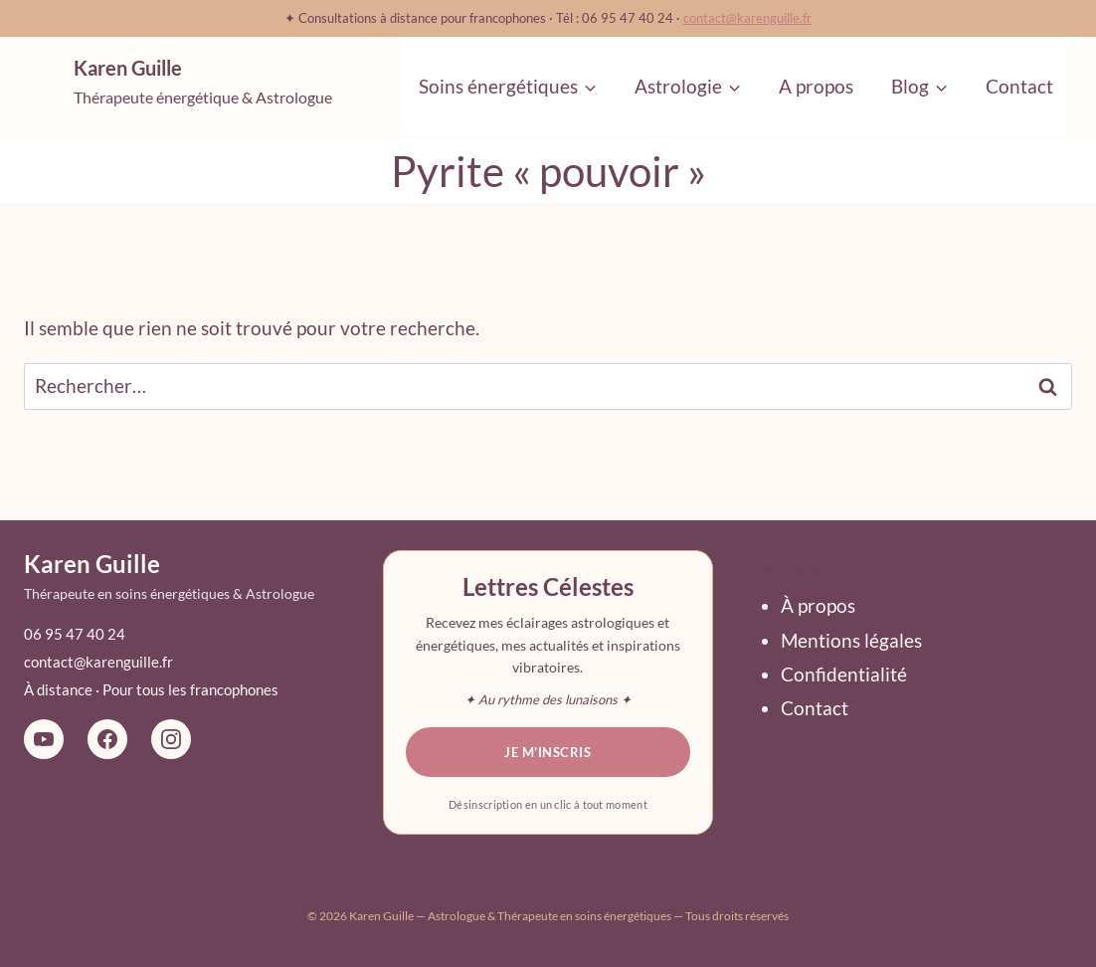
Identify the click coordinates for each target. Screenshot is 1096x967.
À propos (818, 605)
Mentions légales (851, 640)
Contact (1019, 86)
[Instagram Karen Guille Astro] (171, 739)
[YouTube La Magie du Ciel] (44, 739)
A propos (816, 86)
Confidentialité (844, 674)
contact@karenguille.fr (747, 18)
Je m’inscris (547, 752)
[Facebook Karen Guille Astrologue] (107, 739)
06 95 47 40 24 (74, 634)
